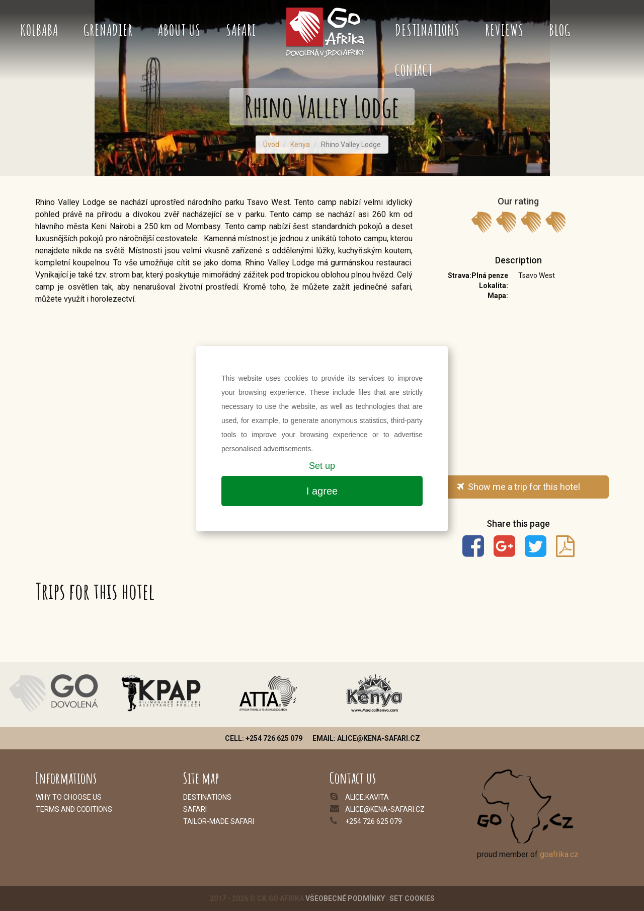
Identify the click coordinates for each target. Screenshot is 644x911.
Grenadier (108, 30)
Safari (241, 30)
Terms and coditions (74, 809)
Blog (560, 30)
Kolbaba (39, 30)
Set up (322, 466)
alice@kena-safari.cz (385, 809)
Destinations (427, 30)
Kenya (300, 145)
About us (179, 30)
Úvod (271, 145)
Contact (414, 70)
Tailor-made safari (218, 821)
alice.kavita (367, 797)
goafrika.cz (559, 854)
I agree (322, 491)
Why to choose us (69, 797)
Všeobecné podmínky (345, 898)
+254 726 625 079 (373, 821)
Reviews (504, 30)
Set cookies (412, 898)
